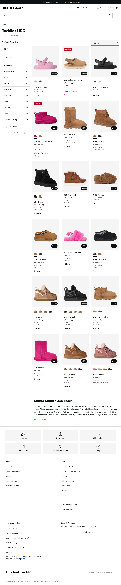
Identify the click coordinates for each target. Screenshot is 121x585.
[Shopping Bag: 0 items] (117, 7)
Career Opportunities (13, 471)
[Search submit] (109, 15)
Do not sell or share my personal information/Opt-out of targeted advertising (26, 557)
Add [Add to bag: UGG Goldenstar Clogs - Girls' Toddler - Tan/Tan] (84, 73)
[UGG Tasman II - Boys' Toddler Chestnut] (100, 254)
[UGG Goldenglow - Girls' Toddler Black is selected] (95, 81)
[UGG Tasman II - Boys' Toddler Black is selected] (95, 254)
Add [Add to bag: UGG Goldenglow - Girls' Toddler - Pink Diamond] (54, 73)
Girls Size (16, 96)
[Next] (117, 2)
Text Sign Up (66, 490)
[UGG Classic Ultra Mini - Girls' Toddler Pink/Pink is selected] (35, 136)
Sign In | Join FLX (105, 8)
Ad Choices (11, 552)
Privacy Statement (14, 533)
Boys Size (16, 89)
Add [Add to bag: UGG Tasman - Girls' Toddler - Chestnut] (114, 188)
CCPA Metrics (11, 543)
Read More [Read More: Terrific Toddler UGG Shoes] (40, 419)
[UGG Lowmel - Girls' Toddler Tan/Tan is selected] (65, 369)
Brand (16, 77)
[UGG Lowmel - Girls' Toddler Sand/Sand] (70, 311)
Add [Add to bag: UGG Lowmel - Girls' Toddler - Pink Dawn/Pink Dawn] (114, 361)
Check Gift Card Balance (71, 471)
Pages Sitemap (11, 481)
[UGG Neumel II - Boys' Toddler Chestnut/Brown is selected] (95, 136)
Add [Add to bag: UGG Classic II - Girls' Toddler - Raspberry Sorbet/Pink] (54, 361)
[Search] (57, 15)
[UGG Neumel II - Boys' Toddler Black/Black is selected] (35, 196)
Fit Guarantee (67, 514)
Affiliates (9, 476)
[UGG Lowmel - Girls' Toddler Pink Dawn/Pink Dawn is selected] (95, 369)
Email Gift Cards (67, 467)
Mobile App (66, 486)
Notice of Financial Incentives (17, 538)
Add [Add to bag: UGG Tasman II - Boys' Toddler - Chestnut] (54, 246)
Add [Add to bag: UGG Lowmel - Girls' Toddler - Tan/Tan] (84, 361)
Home (4, 25)
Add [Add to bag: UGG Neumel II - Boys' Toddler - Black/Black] (54, 188)
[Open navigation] (116, 15)
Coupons (65, 476)
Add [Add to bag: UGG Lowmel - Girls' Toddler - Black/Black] (84, 303)
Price (16, 114)
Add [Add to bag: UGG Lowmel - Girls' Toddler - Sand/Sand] (54, 303)
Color (16, 102)
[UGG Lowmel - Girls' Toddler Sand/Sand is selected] (35, 311)
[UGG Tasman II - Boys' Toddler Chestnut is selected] (35, 254)
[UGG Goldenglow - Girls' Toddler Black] (40, 81)
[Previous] (4, 2)
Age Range (16, 65)
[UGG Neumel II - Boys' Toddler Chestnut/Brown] (40, 196)
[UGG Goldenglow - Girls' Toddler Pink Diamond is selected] (35, 81)
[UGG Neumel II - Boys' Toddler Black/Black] (100, 136)
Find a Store (8, 57)
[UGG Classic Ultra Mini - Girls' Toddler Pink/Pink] (100, 311)
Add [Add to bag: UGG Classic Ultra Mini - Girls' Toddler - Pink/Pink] (54, 128)
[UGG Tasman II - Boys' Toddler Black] (40, 254)
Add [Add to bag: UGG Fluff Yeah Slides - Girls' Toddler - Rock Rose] (84, 246)
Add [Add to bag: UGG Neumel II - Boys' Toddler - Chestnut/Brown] (114, 128)
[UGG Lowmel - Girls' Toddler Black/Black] (50, 311)
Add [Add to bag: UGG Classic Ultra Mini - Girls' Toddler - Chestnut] (114, 303)
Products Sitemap (13, 486)
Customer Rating (16, 120)
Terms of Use (11, 529)
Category (16, 108)
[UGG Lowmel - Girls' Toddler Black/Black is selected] (65, 311)
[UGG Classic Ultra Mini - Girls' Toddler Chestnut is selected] (95, 311)
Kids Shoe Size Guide (69, 505)
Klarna (64, 495)
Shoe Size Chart (67, 509)
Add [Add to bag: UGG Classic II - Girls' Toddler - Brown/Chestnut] (84, 128)
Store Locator (67, 500)
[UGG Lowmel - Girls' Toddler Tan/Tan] (45, 311)
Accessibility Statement (15, 547)
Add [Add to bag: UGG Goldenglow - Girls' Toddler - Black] (114, 73)
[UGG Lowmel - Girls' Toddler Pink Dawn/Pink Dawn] (40, 311)
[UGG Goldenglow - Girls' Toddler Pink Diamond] (100, 81)
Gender (16, 83)
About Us (9, 467)
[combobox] (57, 15)
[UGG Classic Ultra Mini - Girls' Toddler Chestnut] (40, 136)
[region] (60, 2)
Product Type (16, 71)
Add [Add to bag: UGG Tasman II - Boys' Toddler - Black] (114, 246)
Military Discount (68, 481)
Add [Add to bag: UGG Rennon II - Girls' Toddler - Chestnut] (84, 188)
